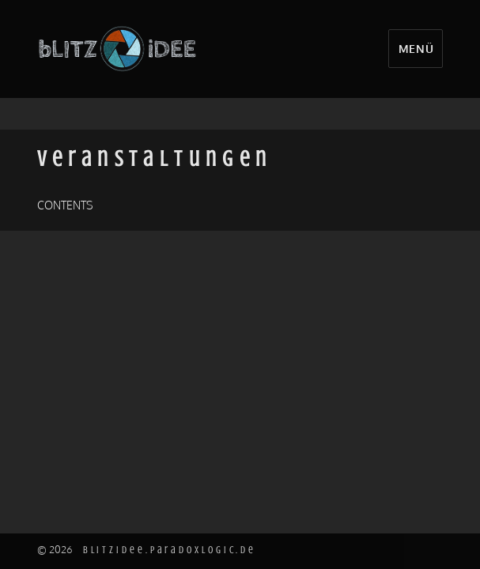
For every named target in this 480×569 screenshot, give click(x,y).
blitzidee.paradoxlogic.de (170, 550)
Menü (416, 48)
